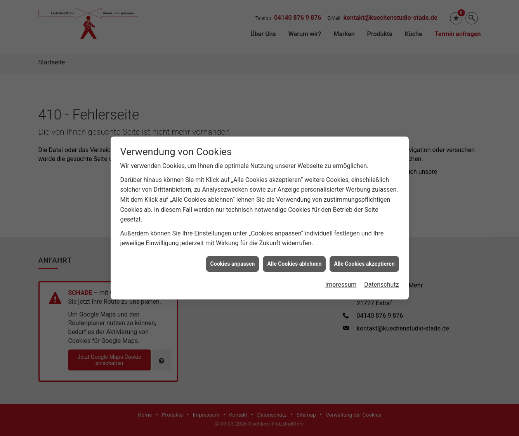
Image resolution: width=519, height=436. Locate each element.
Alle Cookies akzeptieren (364, 262)
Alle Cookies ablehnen (294, 262)
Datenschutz (381, 282)
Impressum (341, 282)
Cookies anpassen (232, 262)
